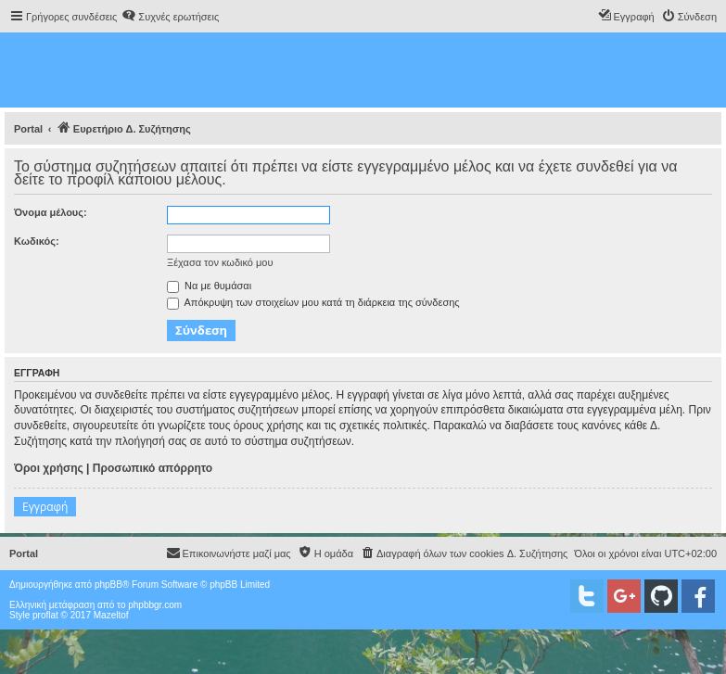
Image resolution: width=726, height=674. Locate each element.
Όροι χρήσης (48, 468)
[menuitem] (170, 16)
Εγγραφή (45, 507)
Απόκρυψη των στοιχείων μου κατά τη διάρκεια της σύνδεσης (313, 302)
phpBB (108, 584)
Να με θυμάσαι (209, 285)
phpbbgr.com (155, 605)
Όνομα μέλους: (50, 212)
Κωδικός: (36, 241)
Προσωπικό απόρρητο (152, 468)
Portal (28, 128)
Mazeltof (111, 615)
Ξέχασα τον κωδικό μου (220, 262)
